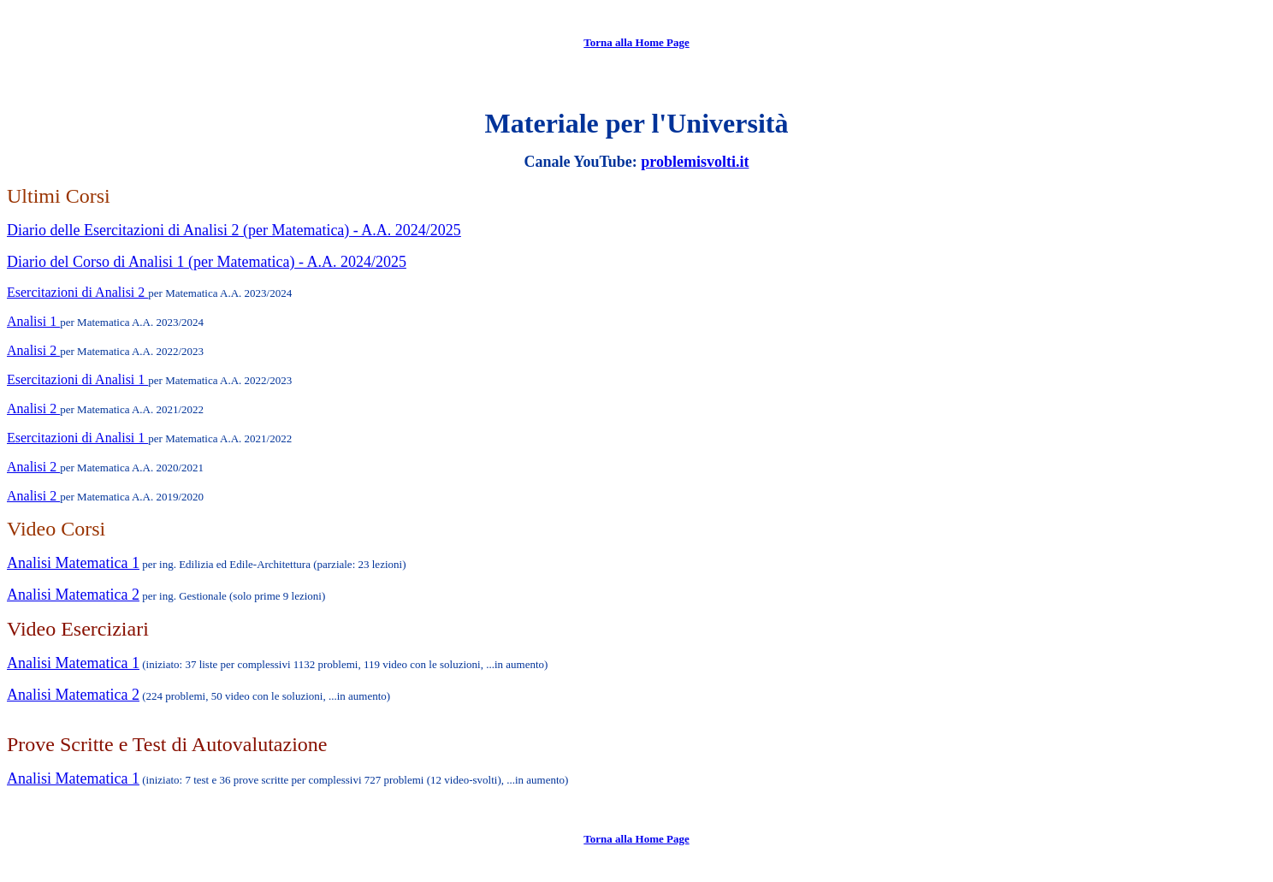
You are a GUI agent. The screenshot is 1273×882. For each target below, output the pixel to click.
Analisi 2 (33, 350)
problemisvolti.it (695, 161)
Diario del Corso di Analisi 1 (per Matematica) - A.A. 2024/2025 (206, 261)
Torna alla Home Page (636, 42)
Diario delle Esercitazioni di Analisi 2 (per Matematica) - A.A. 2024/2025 (234, 230)
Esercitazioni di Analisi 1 (77, 379)
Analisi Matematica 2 (73, 594)
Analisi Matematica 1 (73, 562)
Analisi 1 (33, 321)
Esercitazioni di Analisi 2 (77, 292)
